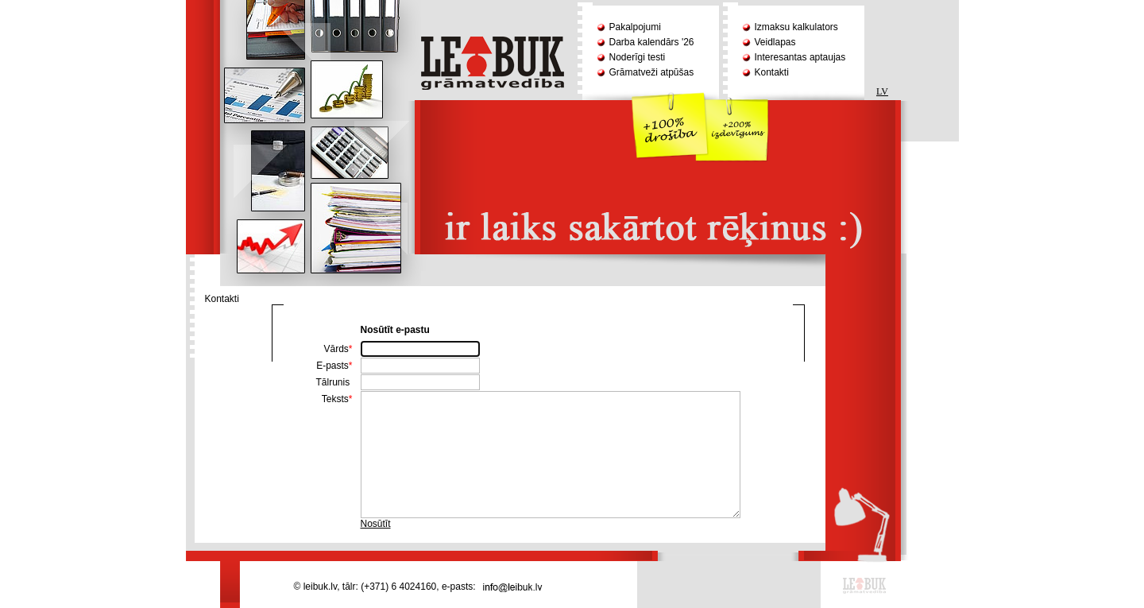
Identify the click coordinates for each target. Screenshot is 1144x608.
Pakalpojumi (635, 27)
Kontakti (772, 72)
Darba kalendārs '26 (651, 42)
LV (882, 91)
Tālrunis (333, 382)
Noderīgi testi (637, 57)
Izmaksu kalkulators (796, 27)
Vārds (337, 348)
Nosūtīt (376, 523)
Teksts (337, 399)
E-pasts (334, 365)
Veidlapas (775, 42)
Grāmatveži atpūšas (651, 72)
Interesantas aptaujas (800, 57)
